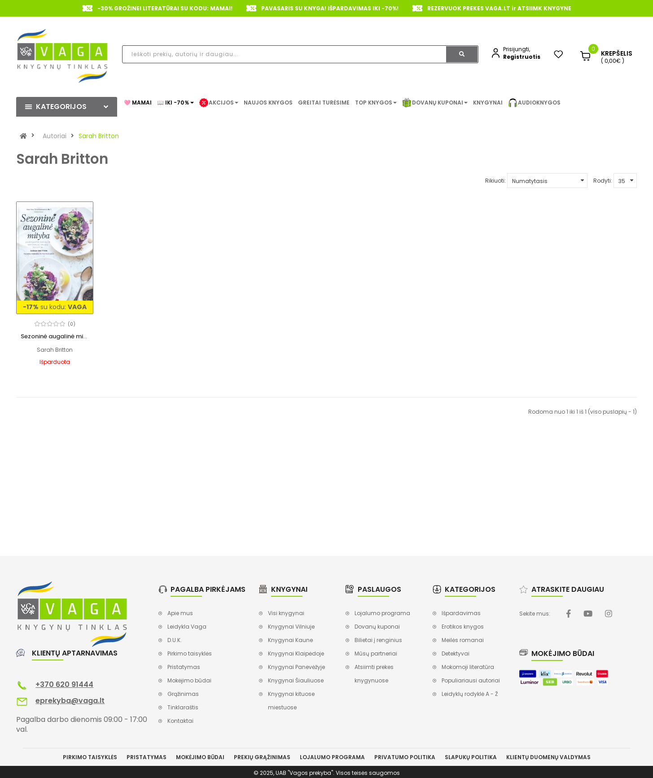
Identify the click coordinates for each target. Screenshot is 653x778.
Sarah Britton (99, 136)
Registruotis (521, 57)
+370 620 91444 (64, 684)
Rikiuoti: (495, 180)
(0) (71, 324)
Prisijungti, (516, 49)
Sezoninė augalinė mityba (59, 336)
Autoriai (54, 136)
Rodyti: (602, 180)
